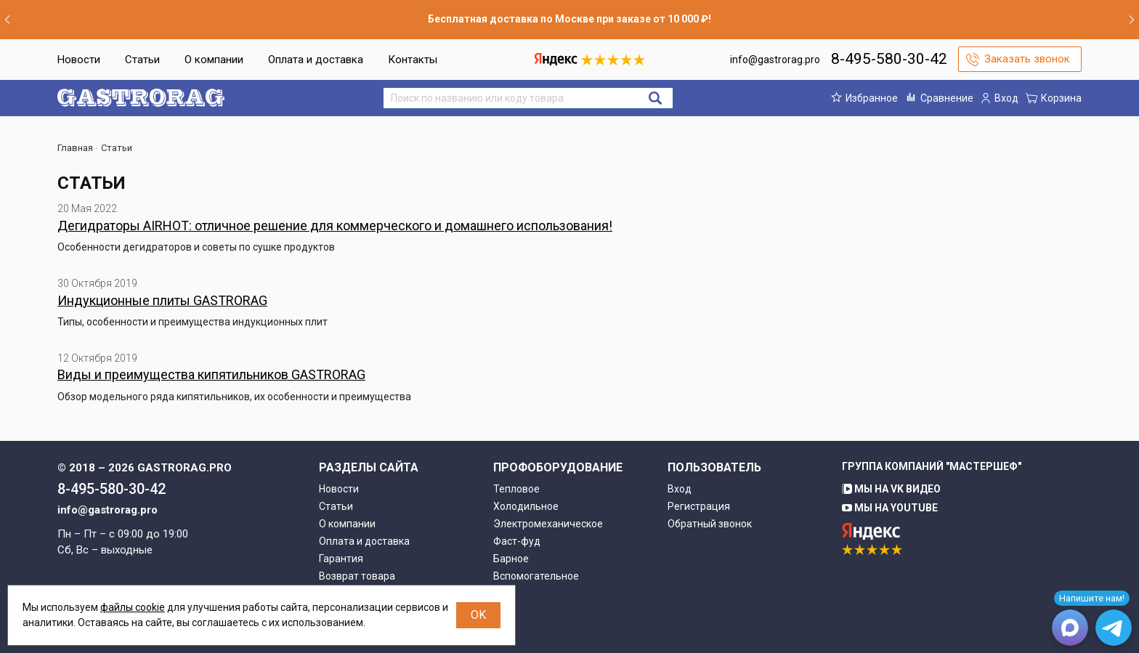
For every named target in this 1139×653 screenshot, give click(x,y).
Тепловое (516, 489)
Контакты (412, 59)
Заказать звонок (1027, 58)
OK (478, 615)
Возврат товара (357, 576)
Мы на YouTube (890, 508)
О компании (214, 59)
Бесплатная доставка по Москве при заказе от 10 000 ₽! (569, 19)
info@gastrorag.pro (775, 59)
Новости (78, 59)
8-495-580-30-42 (889, 59)
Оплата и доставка (315, 59)
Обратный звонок (710, 524)
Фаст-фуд (516, 541)
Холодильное (526, 506)
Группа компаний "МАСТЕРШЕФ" (931, 466)
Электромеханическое (548, 524)
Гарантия (341, 558)
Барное (511, 558)
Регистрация (699, 506)
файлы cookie (132, 607)
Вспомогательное (536, 576)
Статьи (142, 59)
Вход (680, 489)
